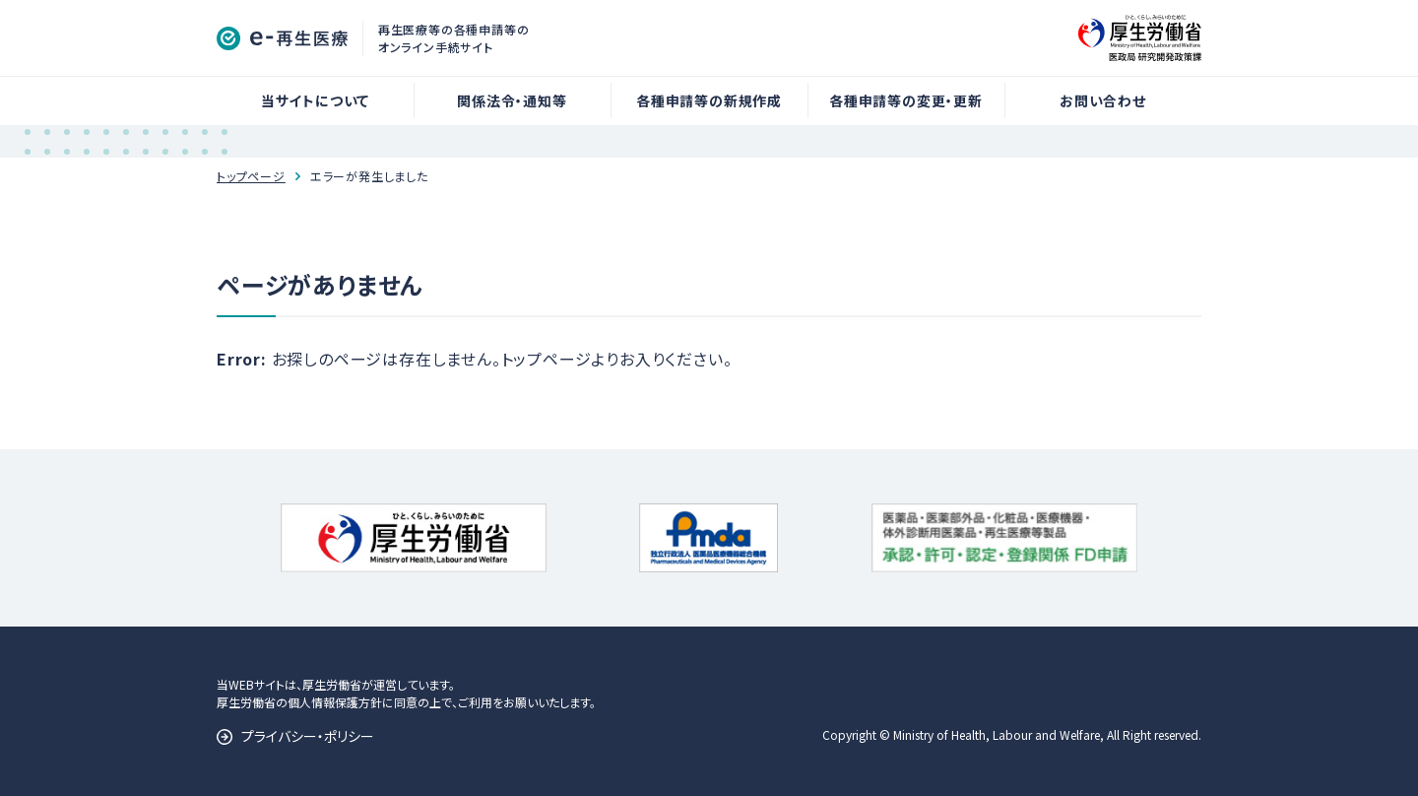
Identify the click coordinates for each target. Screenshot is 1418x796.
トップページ (251, 175)
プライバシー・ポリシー (307, 736)
